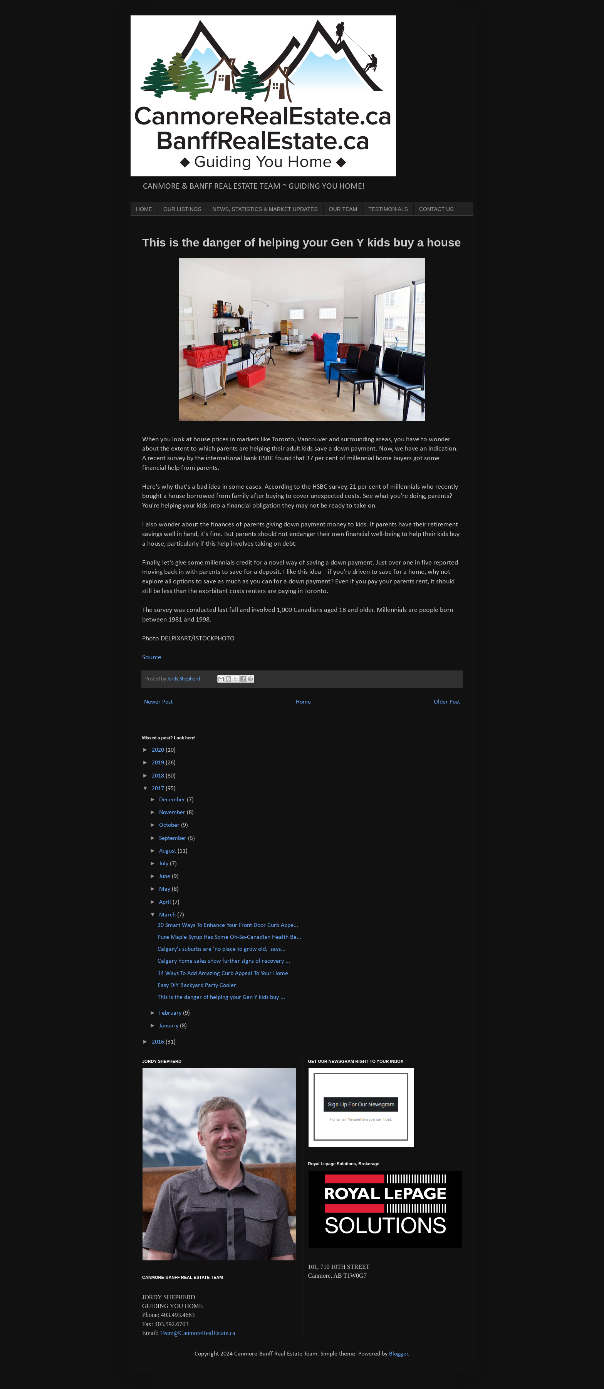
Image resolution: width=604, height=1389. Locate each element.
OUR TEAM (343, 209)
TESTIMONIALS (388, 209)
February (171, 1013)
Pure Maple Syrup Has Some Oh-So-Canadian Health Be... (229, 937)
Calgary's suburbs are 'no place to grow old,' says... (221, 949)
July (164, 864)
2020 (159, 750)
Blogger (398, 1354)
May (165, 889)
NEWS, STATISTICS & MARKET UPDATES (265, 209)
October (170, 825)
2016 (159, 1042)
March (168, 915)
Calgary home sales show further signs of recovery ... (224, 961)
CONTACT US (436, 209)
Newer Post (158, 702)
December (173, 800)
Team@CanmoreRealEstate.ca (197, 1333)
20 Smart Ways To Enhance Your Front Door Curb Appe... (228, 925)
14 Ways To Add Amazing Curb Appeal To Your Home (223, 973)
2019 (159, 763)
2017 (159, 789)
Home (303, 702)
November (173, 812)
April (166, 902)
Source (151, 657)
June (165, 876)
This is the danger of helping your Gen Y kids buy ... (221, 997)
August (168, 851)
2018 (159, 776)
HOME (144, 209)
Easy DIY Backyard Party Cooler (197, 985)
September (173, 838)
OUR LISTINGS (182, 209)
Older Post (447, 702)
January (169, 1026)
